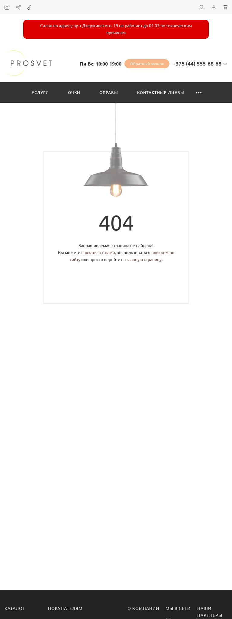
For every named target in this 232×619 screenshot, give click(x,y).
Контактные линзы (160, 92)
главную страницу (144, 259)
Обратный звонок (147, 64)
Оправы (108, 92)
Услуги (40, 92)
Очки (74, 92)
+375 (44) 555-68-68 (196, 63)
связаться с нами (98, 252)
